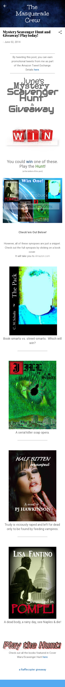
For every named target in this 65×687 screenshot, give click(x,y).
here (36, 69)
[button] (60, 33)
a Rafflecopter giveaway (32, 669)
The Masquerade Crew (32, 13)
